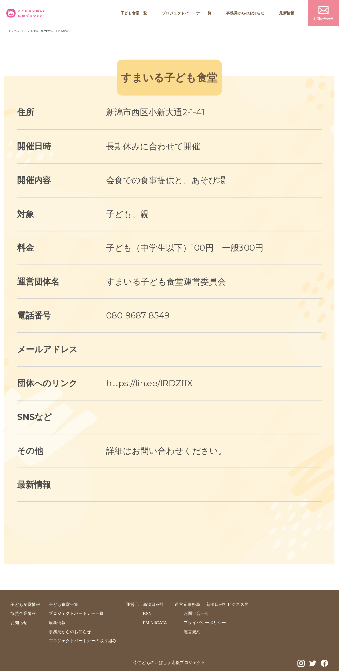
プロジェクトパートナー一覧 (186, 13)
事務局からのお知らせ (245, 13)
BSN (147, 613)
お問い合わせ (323, 18)
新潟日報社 (153, 604)
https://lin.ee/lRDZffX (149, 383)
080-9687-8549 (138, 315)
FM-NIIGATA (155, 623)
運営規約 (192, 631)
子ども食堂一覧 (134, 13)
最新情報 (286, 13)
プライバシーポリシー (205, 622)
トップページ (16, 31)
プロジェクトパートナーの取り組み (83, 640)
